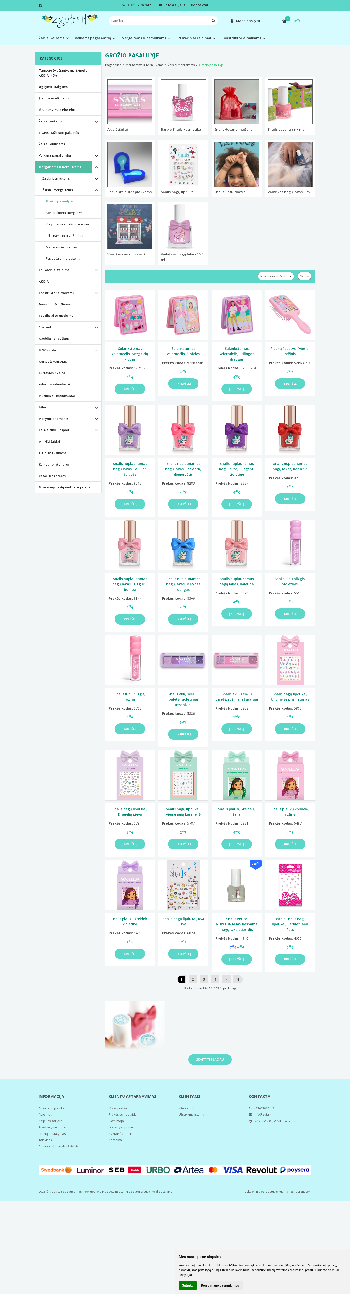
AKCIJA (44, 281)
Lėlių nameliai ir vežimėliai (64, 235)
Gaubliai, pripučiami (54, 338)
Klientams (189, 1096)
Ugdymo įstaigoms (53, 87)
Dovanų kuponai (121, 1127)
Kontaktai (199, 5)
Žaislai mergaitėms (57, 190)
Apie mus (45, 1114)
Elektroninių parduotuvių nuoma (266, 1192)
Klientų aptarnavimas (132, 1096)
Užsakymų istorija (191, 1114)
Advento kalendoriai (54, 384)
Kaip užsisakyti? (50, 1121)
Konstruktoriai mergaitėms (65, 212)
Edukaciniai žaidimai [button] (194, 38)
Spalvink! (46, 327)
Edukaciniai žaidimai (54, 270)
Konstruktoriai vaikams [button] (241, 38)
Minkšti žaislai (49, 441)
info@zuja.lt (172, 5)
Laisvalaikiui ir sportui (55, 430)
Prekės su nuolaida (123, 1114)
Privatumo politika (52, 1108)
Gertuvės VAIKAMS (53, 361)
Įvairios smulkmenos (54, 98)
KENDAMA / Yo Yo (52, 373)
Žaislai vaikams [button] (51, 38)
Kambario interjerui (54, 464)
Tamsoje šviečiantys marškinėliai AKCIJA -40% (64, 73)
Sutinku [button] (187, 1285)
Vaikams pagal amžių (55, 155)
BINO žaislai (48, 350)
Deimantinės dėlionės (55, 304)
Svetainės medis (121, 1133)
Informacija (51, 1096)
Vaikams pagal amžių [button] (93, 38)
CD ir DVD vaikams (52, 453)
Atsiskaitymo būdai (52, 1127)
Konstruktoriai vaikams (56, 293)
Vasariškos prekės (52, 476)
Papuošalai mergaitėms (63, 258)
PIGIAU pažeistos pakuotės (59, 132)
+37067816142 (136, 5)
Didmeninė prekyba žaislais (59, 1146)
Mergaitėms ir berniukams (60, 167)
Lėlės (42, 407)
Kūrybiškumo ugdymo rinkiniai (68, 224)
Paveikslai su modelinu (56, 315)
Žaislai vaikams (50, 121)
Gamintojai (116, 1121)
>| (238, 979)
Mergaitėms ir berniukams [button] (144, 38)
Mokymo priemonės (53, 419)
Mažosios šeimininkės (62, 247)
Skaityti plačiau (210, 1059)
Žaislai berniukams (56, 178)
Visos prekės (118, 1108)
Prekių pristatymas (52, 1133)
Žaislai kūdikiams (52, 144)
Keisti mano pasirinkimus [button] (220, 1285)
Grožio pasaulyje (59, 201)
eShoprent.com (300, 1192)
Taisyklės (45, 1140)
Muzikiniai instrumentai (57, 396)
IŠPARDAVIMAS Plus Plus (57, 109)
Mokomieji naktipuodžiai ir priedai (65, 487)
